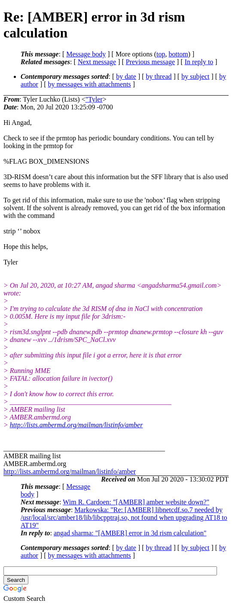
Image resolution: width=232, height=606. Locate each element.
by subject (195, 76)
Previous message (150, 61)
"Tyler (94, 99)
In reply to (199, 61)
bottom (178, 54)
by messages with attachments (89, 84)
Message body (86, 54)
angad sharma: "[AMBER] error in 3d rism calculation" (130, 533)
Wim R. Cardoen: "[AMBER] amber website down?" (136, 502)
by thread (159, 76)
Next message (97, 61)
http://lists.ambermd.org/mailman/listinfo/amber (76, 425)
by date (126, 76)
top (160, 54)
